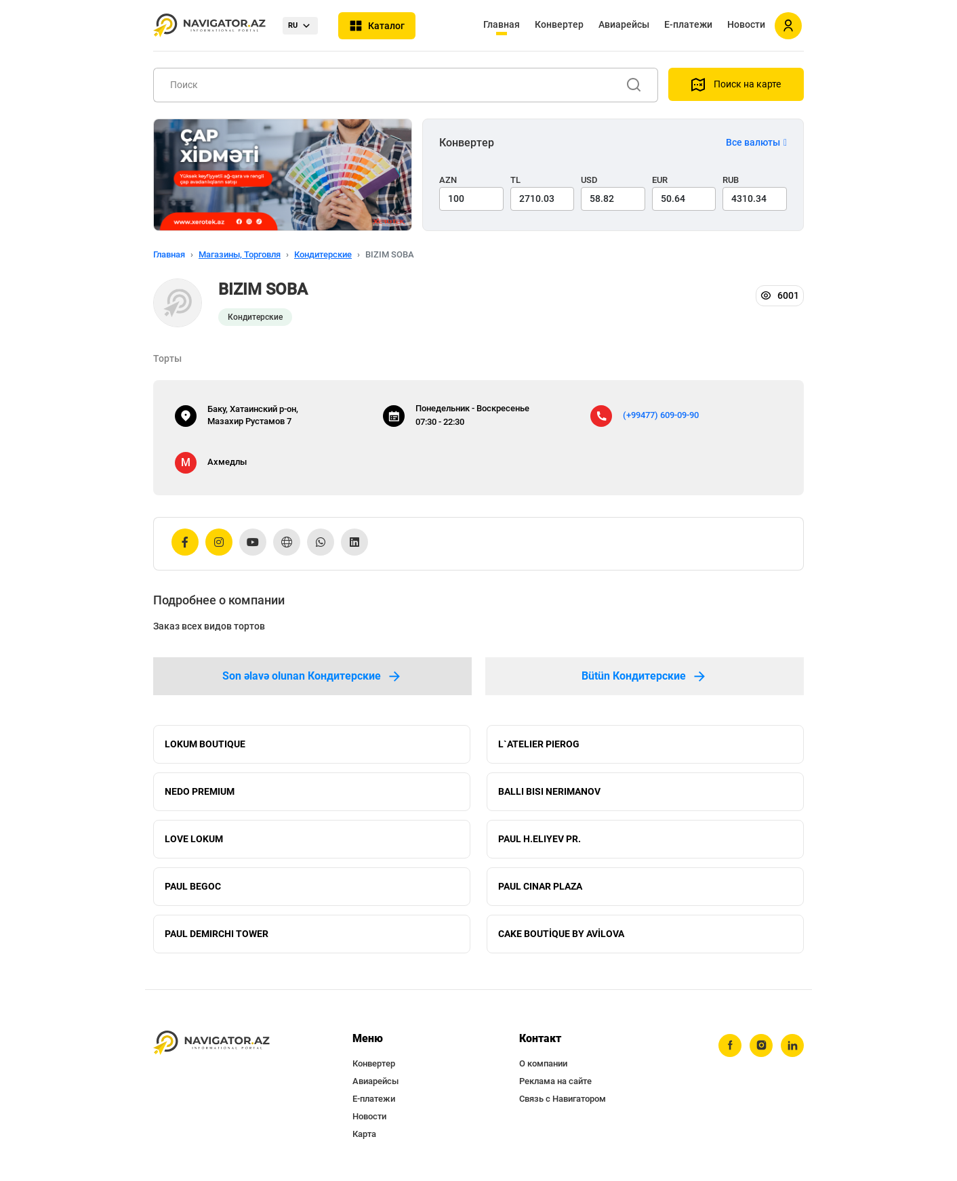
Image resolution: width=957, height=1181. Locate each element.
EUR (660, 180)
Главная (501, 24)
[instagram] (761, 1045)
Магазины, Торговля (240, 254)
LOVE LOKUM (194, 838)
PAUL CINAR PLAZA (540, 886)
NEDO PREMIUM (200, 791)
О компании (543, 1063)
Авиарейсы (623, 24)
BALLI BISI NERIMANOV (549, 791)
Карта (364, 1134)
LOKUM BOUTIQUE (205, 744)
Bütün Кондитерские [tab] (645, 676)
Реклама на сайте (555, 1081)
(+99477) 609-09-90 (661, 415)
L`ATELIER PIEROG (538, 744)
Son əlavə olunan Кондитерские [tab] (312, 676)
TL (515, 180)
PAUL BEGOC (193, 886)
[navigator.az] (211, 1043)
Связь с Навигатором (562, 1099)
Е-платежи (688, 24)
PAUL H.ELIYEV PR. (539, 838)
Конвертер (559, 24)
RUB (730, 180)
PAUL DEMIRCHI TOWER (216, 933)
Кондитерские (323, 254)
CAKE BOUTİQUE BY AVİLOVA (561, 933)
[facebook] (729, 1045)
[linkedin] (792, 1045)
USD (589, 180)
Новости (746, 24)
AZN (448, 180)
